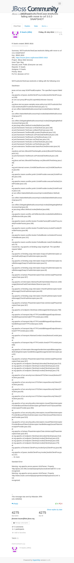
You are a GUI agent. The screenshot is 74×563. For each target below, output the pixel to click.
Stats (36, 26)
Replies (27, 26)
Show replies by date (54, 510)
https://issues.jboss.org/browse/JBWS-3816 (32, 58)
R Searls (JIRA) (26, 32)
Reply (15, 504)
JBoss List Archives (35, 9)
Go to (44, 26)
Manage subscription (20, 523)
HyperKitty (36, 560)
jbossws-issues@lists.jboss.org (23, 519)
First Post (17, 26)
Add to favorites (19, 533)
